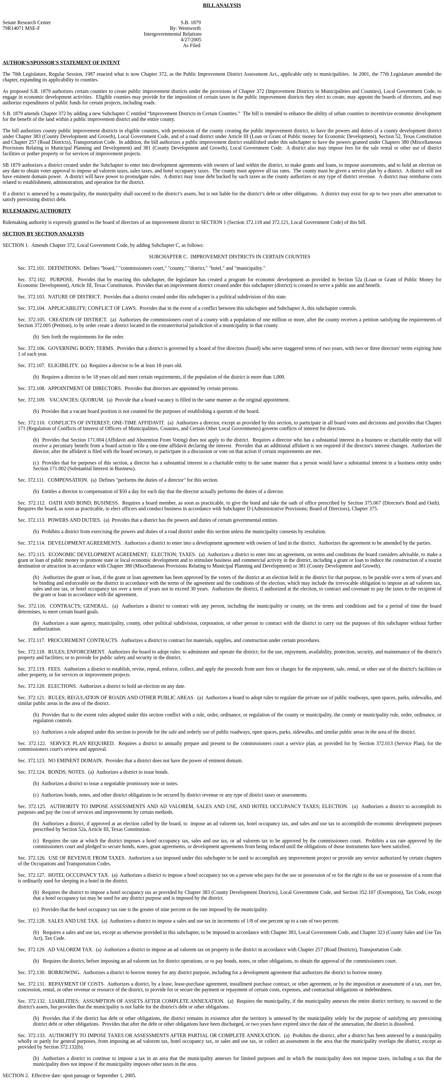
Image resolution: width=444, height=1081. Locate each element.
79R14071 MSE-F (21, 28)
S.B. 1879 (191, 22)
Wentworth (189, 28)
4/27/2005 (191, 39)
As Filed (191, 45)
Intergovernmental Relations (173, 34)
